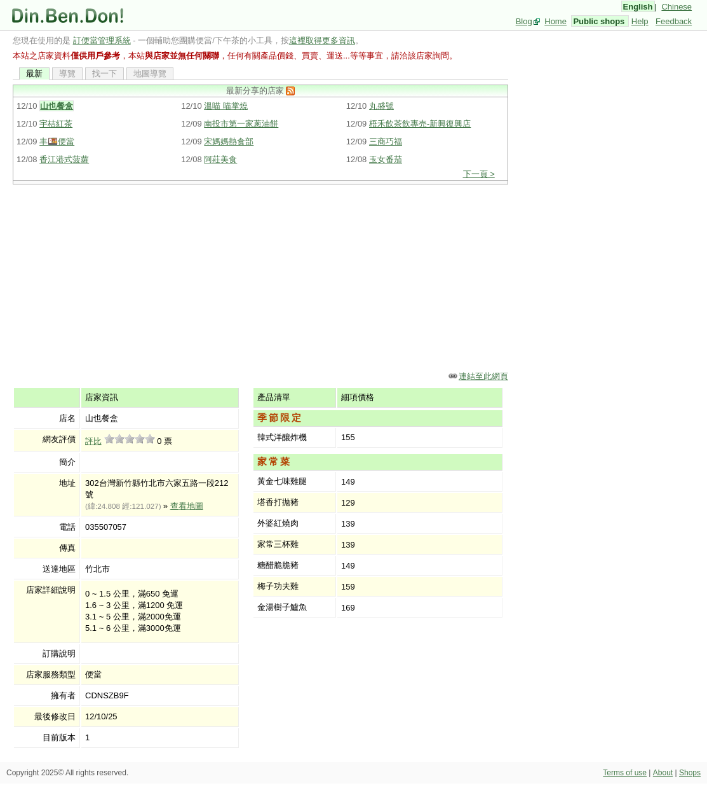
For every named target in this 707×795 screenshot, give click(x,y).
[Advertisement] (260, 277)
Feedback (674, 21)
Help (640, 21)
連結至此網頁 (483, 376)
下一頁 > (479, 174)
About (663, 772)
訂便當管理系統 (102, 40)
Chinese (676, 6)
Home (555, 21)
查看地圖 (186, 506)
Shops (690, 772)
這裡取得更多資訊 (322, 40)
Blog (524, 21)
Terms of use (625, 772)
